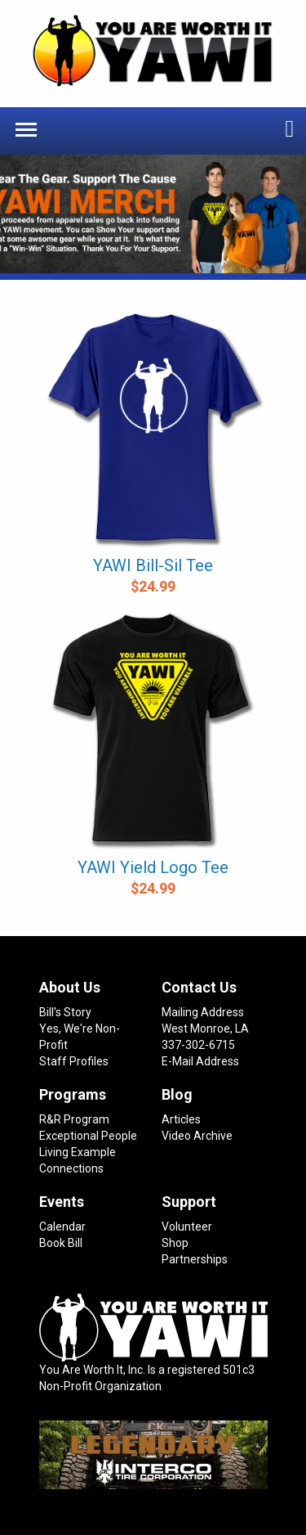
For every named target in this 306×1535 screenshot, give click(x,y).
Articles (181, 1119)
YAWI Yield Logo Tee (153, 867)
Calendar (62, 1226)
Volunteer (187, 1226)
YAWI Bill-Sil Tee (153, 565)
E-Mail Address (200, 1061)
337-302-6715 (198, 1044)
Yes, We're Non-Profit (79, 1036)
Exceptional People (88, 1135)
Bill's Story (65, 1012)
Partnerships (195, 1259)
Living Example (77, 1152)
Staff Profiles (74, 1061)
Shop (175, 1242)
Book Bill (60, 1242)
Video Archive (197, 1135)
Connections (71, 1168)
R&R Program (74, 1119)
